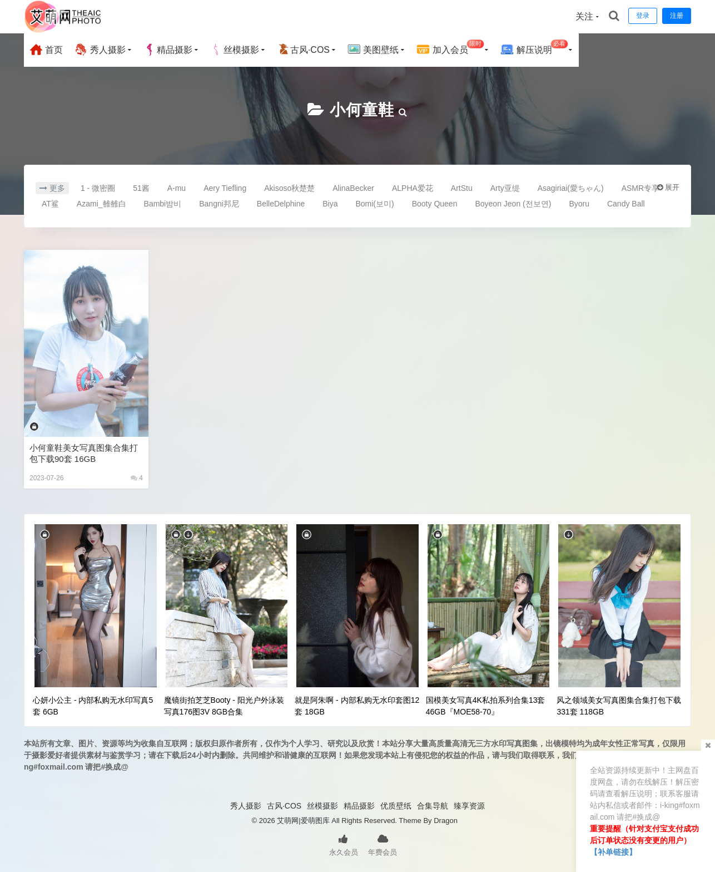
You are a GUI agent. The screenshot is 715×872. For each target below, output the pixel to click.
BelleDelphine (281, 203)
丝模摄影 (234, 49)
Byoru (579, 203)
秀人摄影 (99, 49)
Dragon (446, 820)
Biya (329, 203)
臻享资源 (469, 805)
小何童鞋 (362, 110)
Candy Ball (626, 203)
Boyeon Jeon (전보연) (513, 203)
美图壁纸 (373, 49)
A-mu (176, 188)
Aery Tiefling (224, 188)
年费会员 (382, 844)
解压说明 (534, 48)
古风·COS (303, 49)
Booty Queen (435, 203)
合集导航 (432, 805)
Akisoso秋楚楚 (289, 188)
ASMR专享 (640, 188)
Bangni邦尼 (219, 203)
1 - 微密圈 (98, 188)
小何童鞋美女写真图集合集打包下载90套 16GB (83, 453)
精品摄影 (167, 49)
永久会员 (343, 844)
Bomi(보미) (374, 203)
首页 (46, 49)
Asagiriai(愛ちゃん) (571, 188)
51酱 (141, 188)
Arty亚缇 (505, 188)
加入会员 (450, 48)
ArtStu (462, 188)
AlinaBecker (353, 188)
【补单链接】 (613, 852)
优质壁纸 (395, 805)
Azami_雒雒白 (101, 203)
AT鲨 (50, 203)
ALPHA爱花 (412, 188)
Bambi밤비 (163, 203)
